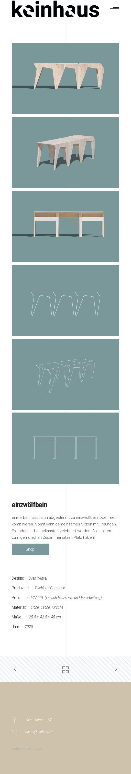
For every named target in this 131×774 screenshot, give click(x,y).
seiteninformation (27, 748)
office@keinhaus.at (39, 731)
